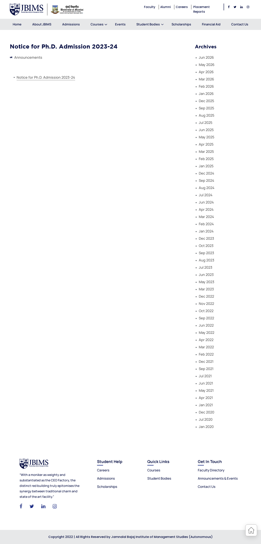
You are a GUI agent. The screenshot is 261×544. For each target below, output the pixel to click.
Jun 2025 (206, 129)
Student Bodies (148, 24)
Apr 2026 (206, 71)
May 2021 (206, 390)
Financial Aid (211, 24)
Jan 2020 (206, 426)
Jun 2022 (206, 325)
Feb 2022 (206, 354)
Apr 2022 (206, 339)
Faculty (149, 7)
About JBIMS (41, 24)
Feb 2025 (206, 158)
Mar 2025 (206, 151)
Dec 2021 (206, 361)
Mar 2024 (206, 216)
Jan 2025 (206, 166)
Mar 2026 (206, 79)
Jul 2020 (205, 419)
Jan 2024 (206, 231)
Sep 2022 (206, 318)
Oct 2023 (206, 245)
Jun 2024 (206, 202)
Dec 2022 (206, 296)
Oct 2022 (206, 310)
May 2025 (206, 137)
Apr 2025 (206, 144)
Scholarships (181, 24)
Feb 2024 (206, 224)
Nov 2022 (206, 303)
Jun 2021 (206, 383)
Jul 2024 (205, 195)
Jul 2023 (205, 267)
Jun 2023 (206, 274)
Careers (182, 7)
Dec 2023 (206, 238)
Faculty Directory (211, 470)
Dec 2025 (206, 100)
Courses (97, 24)
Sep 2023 (206, 252)
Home (17, 24)
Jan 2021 (206, 405)
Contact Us (239, 24)
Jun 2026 (206, 57)
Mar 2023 (206, 289)
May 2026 (206, 64)
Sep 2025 (206, 108)
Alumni (165, 7)
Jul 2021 (205, 376)
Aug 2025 (206, 115)
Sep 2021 (206, 368)
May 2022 (206, 332)
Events (120, 24)
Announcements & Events (218, 478)
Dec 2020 (206, 412)
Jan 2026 (206, 93)
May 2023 (206, 281)
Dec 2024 (206, 173)
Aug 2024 (206, 187)
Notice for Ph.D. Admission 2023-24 (46, 77)
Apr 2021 (206, 397)
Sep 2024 (206, 180)
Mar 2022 (206, 347)
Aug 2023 (206, 260)
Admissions (71, 24)
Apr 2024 (206, 209)
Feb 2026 (206, 86)
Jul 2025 (205, 122)
